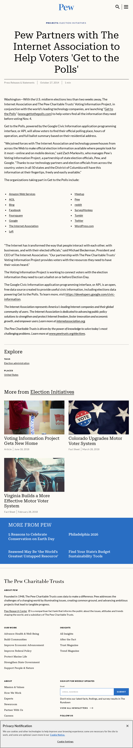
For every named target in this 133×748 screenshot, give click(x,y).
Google (13, 220)
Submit (121, 691)
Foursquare (16, 215)
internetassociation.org (70, 321)
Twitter (79, 220)
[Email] (87, 691)
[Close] (127, 727)
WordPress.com (84, 225)
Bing (11, 204)
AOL (12, 199)
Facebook (15, 210)
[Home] (34, 581)
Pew (77, 199)
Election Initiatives (52, 392)
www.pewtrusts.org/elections (67, 333)
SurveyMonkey (84, 210)
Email (62, 686)
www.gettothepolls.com (35, 114)
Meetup (79, 194)
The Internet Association (23, 225)
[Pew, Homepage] (66, 6)
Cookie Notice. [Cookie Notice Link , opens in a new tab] (57, 736)
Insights (65, 627)
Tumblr (79, 215)
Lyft (11, 231)
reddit (78, 204)
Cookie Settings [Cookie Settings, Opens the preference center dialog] (65, 742)
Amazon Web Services (22, 194)
